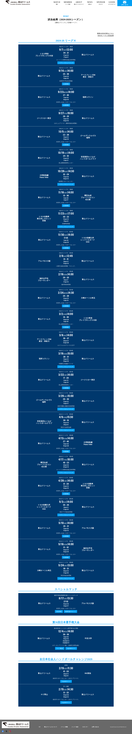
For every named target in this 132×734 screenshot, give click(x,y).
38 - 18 (66, 422)
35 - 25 (66, 506)
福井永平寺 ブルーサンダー (44, 279)
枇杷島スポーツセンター (66, 181)
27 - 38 (66, 96)
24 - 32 (66, 157)
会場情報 (66, 84)
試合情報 (59, 611)
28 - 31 (66, 358)
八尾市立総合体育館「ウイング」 (66, 266)
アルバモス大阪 (44, 261)
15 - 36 (66, 197)
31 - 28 (66, 485)
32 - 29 (66, 176)
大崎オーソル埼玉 (88, 298)
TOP (40, 727)
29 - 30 (66, 400)
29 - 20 (66, 279)
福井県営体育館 (66, 284)
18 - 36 (66, 318)
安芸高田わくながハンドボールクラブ (88, 157)
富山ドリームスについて (50, 727)
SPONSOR (101, 3)
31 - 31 (66, 260)
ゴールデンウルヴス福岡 (88, 136)
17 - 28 (66, 379)
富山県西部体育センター (66, 163)
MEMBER (68, 3)
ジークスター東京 (44, 118)
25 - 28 (66, 297)
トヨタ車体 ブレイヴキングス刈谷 (44, 54)
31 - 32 (66, 549)
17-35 (66, 239)
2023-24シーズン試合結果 (106, 35)
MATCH (57, 3)
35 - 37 (66, 340)
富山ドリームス (88, 54)
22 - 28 (66, 136)
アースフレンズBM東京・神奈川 (44, 340)
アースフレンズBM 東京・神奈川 (88, 76)
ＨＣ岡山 (44, 694)
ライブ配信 (59, 648)
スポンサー (85, 727)
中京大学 (88, 638)
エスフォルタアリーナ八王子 (66, 345)
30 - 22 (66, 218)
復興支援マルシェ (70, 611)
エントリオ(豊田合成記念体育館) (66, 60)
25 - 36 (66, 75)
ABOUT (79, 3)
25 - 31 (66, 527)
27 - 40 (66, 443)
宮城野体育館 (66, 223)
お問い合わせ (95, 727)
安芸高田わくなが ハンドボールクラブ (44, 422)
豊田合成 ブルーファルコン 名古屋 (88, 197)
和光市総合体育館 (66, 575)
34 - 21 (66, 54)
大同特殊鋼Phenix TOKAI (44, 176)
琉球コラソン (88, 97)
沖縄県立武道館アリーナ (66, 363)
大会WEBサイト (71, 648)
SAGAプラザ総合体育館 (66, 512)
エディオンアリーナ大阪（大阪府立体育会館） (66, 645)
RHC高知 (88, 673)
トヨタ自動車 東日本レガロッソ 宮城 (44, 218)
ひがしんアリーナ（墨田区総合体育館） (66, 123)
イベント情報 (64, 727)
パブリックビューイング (66, 63)
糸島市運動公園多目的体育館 (66, 406)
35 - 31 (66, 570)
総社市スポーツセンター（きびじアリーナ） (66, 678)
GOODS (111, 3)
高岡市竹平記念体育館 (66, 81)
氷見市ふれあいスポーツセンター (66, 102)
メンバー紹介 (75, 727)
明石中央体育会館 (66, 427)
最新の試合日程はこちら (105, 33)
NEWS (89, 3)
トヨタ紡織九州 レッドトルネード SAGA (88, 239)
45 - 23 (66, 464)
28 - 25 (66, 118)
